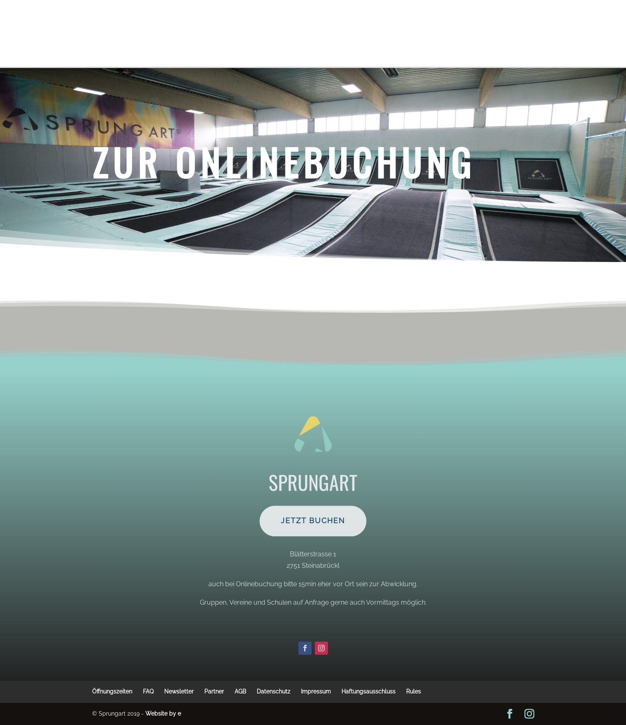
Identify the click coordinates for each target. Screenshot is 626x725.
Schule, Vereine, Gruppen (295, 21)
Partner (214, 691)
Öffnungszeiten (372, 21)
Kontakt (510, 21)
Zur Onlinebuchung (283, 162)
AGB (240, 691)
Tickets (168, 21)
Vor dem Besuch (120, 21)
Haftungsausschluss (368, 691)
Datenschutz (273, 691)
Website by (163, 713)
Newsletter (179, 691)
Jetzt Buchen (313, 539)
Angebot (464, 21)
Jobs (316, 46)
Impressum (316, 691)
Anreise (286, 46)
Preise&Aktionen (217, 21)
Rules (413, 691)
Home (343, 46)
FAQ (148, 691)
